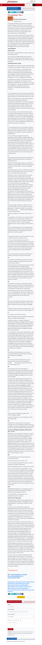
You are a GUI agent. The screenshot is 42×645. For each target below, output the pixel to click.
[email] (20, 12)
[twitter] (13, 12)
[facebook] (9, 12)
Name (9, 604)
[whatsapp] (11, 12)
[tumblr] (22, 12)
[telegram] (17, 12)
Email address (11, 609)
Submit (10, 629)
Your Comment (11, 614)
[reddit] (18, 12)
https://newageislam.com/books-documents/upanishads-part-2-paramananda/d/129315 (17, 576)
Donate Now (21, 597)
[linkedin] (15, 12)
